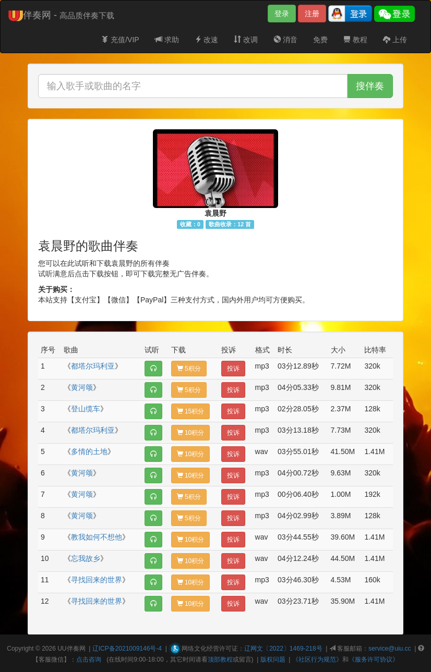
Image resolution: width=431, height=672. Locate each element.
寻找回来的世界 (96, 580)
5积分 (189, 368)
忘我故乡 (85, 558)
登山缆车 (85, 409)
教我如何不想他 (96, 537)
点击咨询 (88, 659)
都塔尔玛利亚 (93, 366)
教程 (355, 39)
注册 (312, 13)
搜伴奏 (370, 86)
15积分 (191, 411)
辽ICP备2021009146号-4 (127, 648)
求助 (167, 39)
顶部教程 (220, 659)
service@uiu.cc (389, 648)
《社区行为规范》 (317, 659)
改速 (207, 39)
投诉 (233, 368)
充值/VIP (120, 39)
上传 (395, 39)
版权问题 (272, 659)
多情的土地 (89, 451)
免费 (320, 39)
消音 (285, 39)
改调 (246, 39)
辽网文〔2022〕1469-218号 (283, 648)
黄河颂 (82, 387)
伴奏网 (76, 648)
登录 (281, 13)
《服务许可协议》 (374, 659)
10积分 (191, 432)
